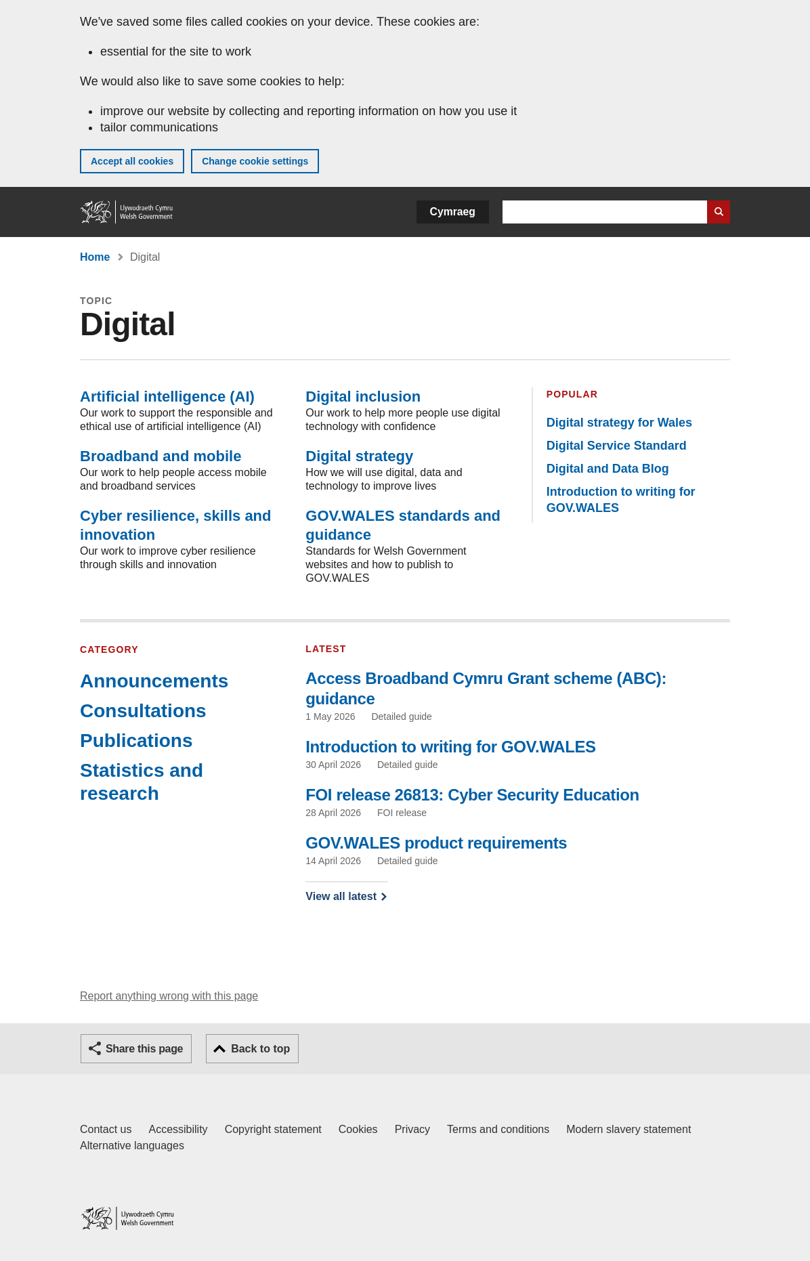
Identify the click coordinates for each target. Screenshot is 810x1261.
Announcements (154, 680)
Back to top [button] (260, 1048)
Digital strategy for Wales (619, 422)
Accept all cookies (132, 161)
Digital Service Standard (617, 445)
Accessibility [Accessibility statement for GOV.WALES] (177, 1129)
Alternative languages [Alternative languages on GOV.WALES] (132, 1145)
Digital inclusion (363, 396)
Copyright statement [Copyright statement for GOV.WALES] (273, 1129)
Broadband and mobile (160, 456)
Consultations (143, 710)
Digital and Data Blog (608, 468)
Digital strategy (359, 456)
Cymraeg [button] (452, 211)
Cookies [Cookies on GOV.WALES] (358, 1129)
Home (95, 257)
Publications (136, 740)
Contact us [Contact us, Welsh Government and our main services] (105, 1129)
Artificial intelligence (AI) (167, 396)
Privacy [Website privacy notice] (412, 1129)
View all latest (341, 896)
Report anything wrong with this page (169, 996)
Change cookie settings (255, 161)
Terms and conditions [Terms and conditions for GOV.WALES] (498, 1129)
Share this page (144, 1048)
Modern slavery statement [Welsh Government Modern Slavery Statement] (628, 1129)
